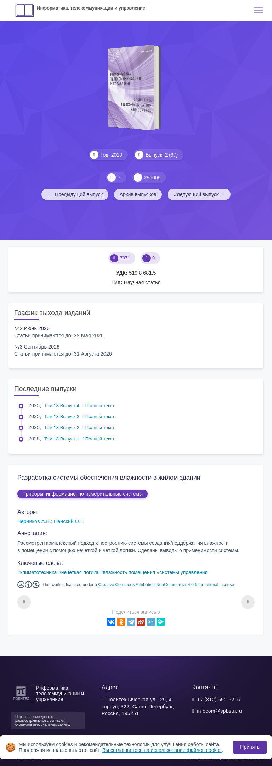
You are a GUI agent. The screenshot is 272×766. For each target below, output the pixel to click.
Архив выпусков (138, 194)
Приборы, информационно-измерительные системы (82, 494)
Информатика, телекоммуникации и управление (91, 8)
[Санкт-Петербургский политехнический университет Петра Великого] (21, 700)
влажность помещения (129, 572)
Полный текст (99, 405)
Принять (250, 747)
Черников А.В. (34, 521)
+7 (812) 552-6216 (218, 699)
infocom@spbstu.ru (219, 711)
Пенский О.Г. (69, 521)
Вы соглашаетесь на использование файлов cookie (162, 750)
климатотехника (38, 572)
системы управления (183, 572)
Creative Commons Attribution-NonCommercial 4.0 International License (166, 584)
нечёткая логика (80, 572)
